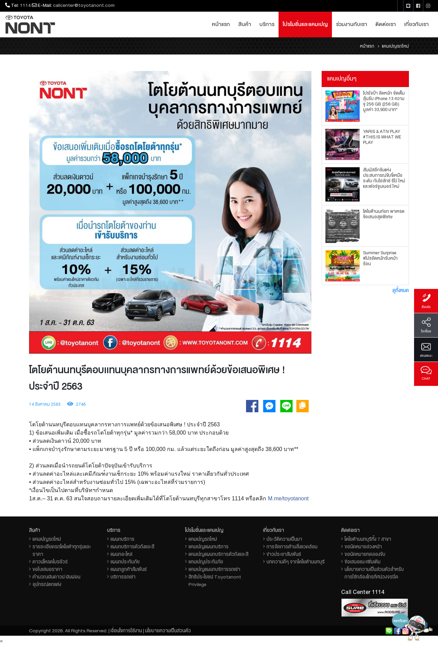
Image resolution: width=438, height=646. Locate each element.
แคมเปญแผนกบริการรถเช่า (214, 569)
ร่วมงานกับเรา (351, 24)
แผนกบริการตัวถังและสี (132, 547)
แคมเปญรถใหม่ (47, 539)
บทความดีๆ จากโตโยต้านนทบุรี (296, 562)
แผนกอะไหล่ (121, 554)
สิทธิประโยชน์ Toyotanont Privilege (215, 580)
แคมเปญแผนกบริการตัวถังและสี (218, 554)
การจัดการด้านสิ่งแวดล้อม (292, 547)
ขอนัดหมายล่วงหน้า (363, 547)
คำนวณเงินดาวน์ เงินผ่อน (56, 577)
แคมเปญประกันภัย (206, 562)
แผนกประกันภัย (125, 562)
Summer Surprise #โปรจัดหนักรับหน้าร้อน (380, 258)
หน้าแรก (221, 24)
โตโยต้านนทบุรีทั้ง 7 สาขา (368, 539)
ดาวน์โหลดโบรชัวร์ (50, 562)
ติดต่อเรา (385, 24)
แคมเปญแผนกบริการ (209, 547)
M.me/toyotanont (288, 498)
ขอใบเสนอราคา (47, 569)
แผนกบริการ (122, 539)
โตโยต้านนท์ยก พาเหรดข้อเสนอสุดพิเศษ (383, 214)
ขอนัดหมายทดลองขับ (365, 554)
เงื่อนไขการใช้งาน (126, 630)
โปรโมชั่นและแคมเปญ (305, 24)
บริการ (266, 24)
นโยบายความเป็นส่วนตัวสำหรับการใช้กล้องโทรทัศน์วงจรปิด (374, 573)
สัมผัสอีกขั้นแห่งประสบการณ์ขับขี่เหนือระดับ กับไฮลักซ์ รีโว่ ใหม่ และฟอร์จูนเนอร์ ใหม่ (384, 178)
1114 (25, 5)
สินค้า (244, 24)
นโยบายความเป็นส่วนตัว (168, 630)
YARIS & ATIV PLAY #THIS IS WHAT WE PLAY (382, 137)
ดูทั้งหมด (400, 290)
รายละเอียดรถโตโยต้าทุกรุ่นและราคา (62, 550)
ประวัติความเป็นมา (284, 539)
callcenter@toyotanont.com (84, 5)
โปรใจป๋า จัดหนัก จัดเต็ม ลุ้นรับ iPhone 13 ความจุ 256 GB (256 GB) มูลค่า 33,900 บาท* (384, 101)
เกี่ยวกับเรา (416, 24)
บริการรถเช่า (123, 577)
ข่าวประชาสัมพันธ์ (284, 554)
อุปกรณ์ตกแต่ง (47, 584)
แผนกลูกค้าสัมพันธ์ (129, 569)
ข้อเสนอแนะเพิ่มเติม (363, 562)
